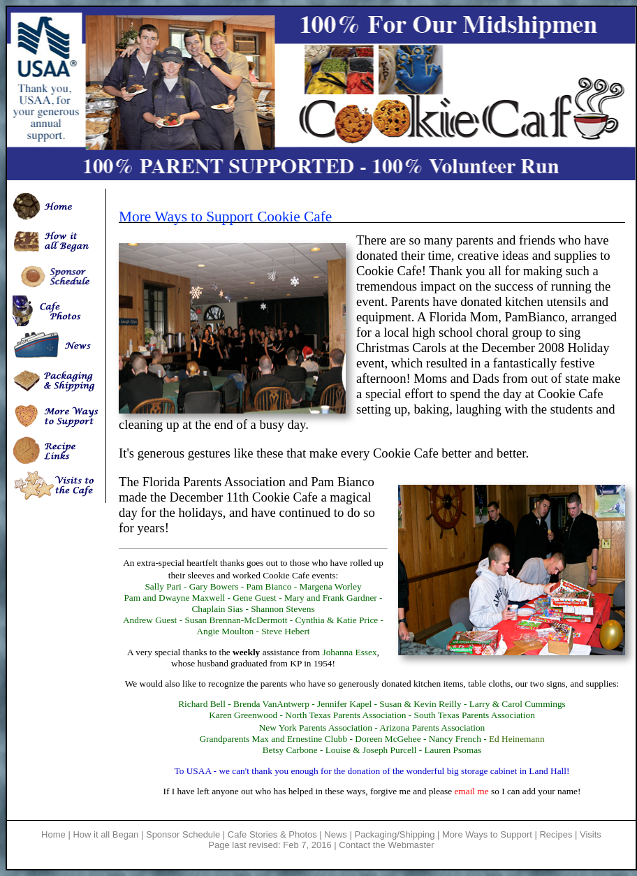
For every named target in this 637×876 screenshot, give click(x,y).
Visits (590, 834)
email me (471, 791)
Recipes (555, 834)
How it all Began (105, 834)
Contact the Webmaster (386, 845)
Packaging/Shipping (394, 834)
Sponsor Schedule (183, 834)
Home (53, 834)
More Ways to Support (488, 834)
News (335, 834)
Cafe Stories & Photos (272, 834)
